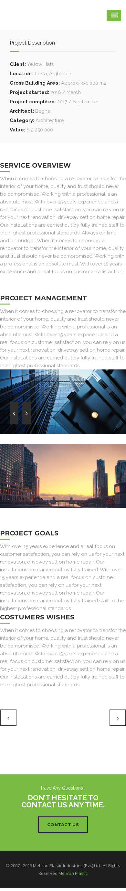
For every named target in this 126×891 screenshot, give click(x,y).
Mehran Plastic (73, 873)
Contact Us (63, 824)
